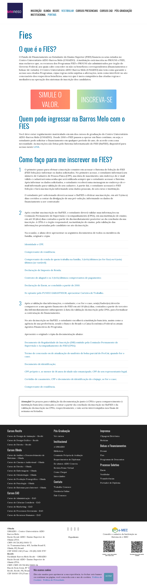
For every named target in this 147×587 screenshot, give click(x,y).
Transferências (107, 478)
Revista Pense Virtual (64, 468)
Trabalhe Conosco (62, 487)
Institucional (38, 14)
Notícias (104, 440)
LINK (36, 146)
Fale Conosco (60, 495)
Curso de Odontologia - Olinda (21, 475)
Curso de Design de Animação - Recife (25, 436)
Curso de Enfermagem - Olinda (21, 470)
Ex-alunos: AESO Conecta (66, 463)
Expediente (73, 537)
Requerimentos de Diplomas (67, 459)
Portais (52, 14)
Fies (102, 455)
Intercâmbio (59, 476)
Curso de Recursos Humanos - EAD (24, 515)
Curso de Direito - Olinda (19, 466)
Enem (102, 470)
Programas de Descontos (112, 459)
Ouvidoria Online (62, 491)
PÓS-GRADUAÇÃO (123, 11)
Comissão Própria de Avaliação (68, 455)
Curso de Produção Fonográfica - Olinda (26, 479)
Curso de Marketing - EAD (20, 506)
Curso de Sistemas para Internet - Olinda (26, 487)
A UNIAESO (59, 447)
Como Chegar (60, 472)
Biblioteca (58, 451)
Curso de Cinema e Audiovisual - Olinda (25, 462)
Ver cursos (59, 436)
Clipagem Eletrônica (109, 436)
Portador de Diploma (110, 483)
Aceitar (108, 575)
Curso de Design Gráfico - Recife (23, 440)
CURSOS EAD (106, 11)
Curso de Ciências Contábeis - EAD (23, 502)
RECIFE (56, 11)
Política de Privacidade (53, 580)
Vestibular (67, 11)
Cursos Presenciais (87, 11)
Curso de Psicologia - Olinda (20, 483)
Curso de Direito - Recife (19, 444)
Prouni (103, 451)
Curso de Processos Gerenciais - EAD (25, 511)
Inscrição (36, 11)
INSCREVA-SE (97, 99)
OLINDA (47, 11)
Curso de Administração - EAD (21, 498)
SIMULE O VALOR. (50, 99)
